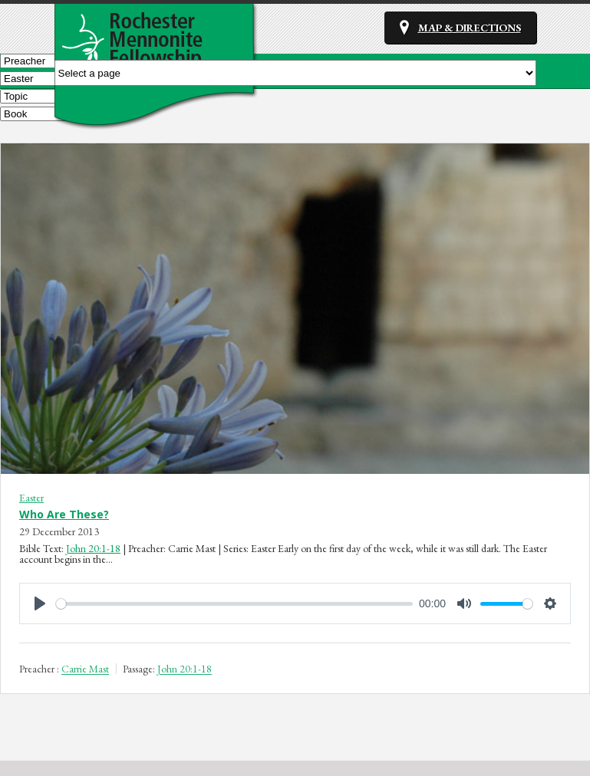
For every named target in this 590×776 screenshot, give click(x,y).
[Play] (40, 603)
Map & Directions (469, 28)
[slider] (234, 604)
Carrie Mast (85, 669)
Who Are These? (64, 514)
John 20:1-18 (93, 548)
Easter (31, 498)
